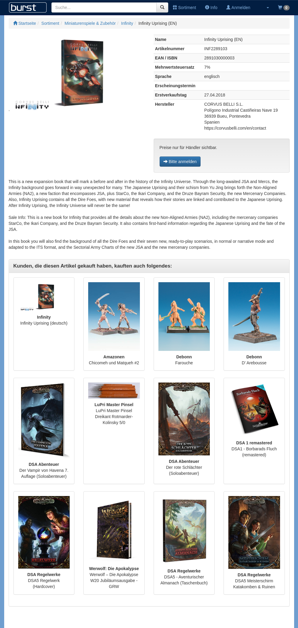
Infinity (127, 23)
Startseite (24, 23)
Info (211, 7)
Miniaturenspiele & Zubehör (90, 23)
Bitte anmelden (180, 161)
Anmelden (238, 7)
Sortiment (184, 7)
